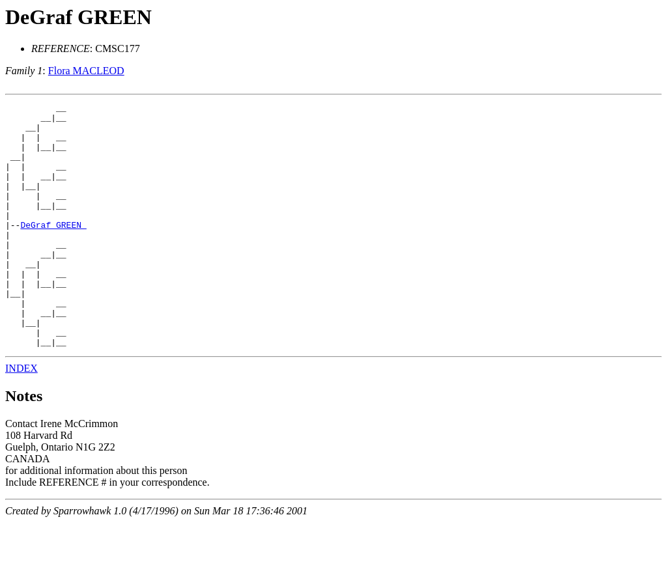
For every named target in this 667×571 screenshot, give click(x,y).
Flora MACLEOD (86, 70)
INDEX (21, 417)
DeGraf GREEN (78, 17)
